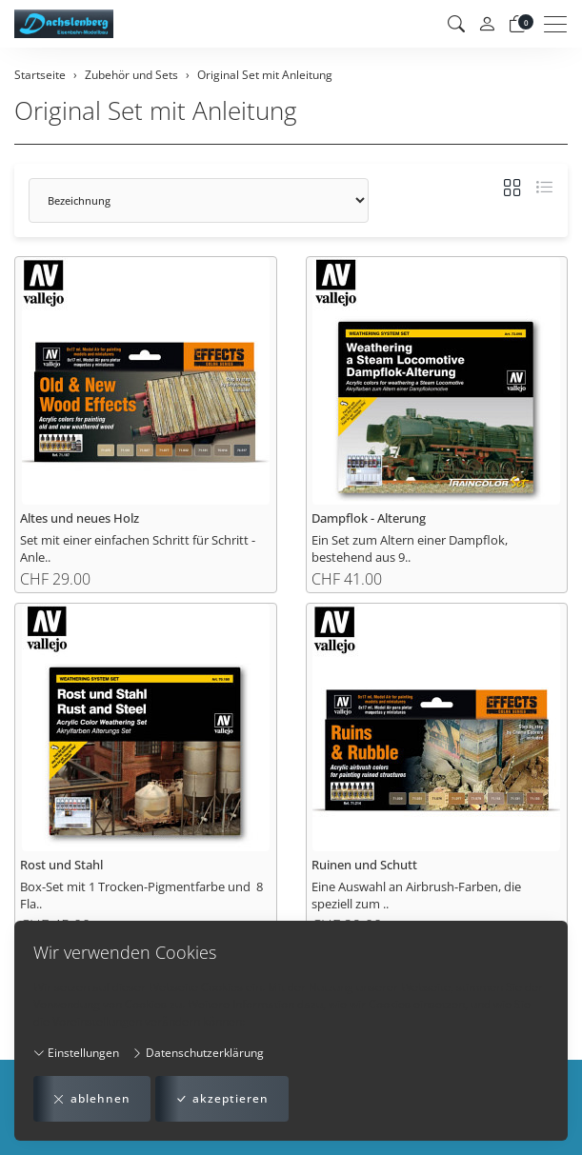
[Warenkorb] (517, 23)
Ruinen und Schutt (364, 864)
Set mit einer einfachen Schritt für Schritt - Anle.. (137, 548)
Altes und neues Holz (79, 518)
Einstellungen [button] (76, 1053)
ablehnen (91, 1098)
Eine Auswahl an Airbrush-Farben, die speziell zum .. (416, 895)
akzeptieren (222, 1098)
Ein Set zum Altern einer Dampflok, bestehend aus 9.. (409, 548)
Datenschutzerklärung (197, 1053)
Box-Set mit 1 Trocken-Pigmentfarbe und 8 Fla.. (141, 895)
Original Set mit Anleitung (155, 111)
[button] (456, 23)
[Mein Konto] (486, 24)
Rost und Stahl (61, 864)
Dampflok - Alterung (368, 518)
